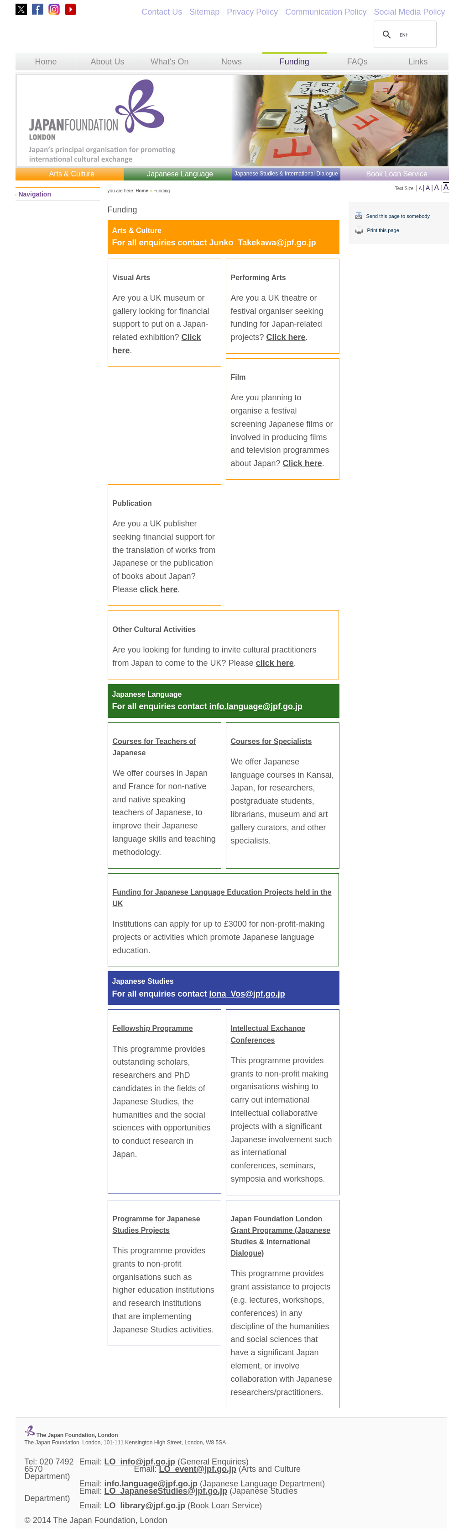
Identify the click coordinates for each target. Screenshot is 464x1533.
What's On (169, 61)
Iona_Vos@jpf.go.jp (247, 993)
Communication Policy (325, 11)
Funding (294, 61)
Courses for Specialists (271, 741)
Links (418, 61)
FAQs (357, 61)
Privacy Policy (252, 11)
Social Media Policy (409, 11)
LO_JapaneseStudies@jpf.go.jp (166, 1491)
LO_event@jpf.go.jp (198, 1469)
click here (159, 589)
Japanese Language (180, 174)
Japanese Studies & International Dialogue (286, 173)
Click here (286, 337)
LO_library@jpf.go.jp (145, 1505)
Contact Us (161, 11)
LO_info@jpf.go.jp (140, 1461)
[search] (404, 35)
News (231, 61)
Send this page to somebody (398, 216)
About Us (107, 61)
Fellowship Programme (153, 1028)
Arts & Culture (71, 174)
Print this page (383, 230)
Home (46, 61)
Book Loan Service (397, 174)
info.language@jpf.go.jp (256, 706)
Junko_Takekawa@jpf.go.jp (262, 242)
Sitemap (204, 11)
